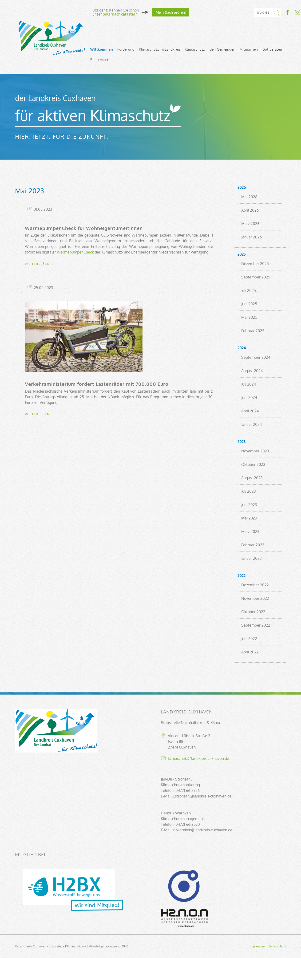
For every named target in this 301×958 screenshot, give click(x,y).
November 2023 (255, 451)
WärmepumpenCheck (75, 252)
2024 (242, 348)
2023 (242, 441)
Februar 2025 (252, 330)
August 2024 (252, 370)
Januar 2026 (251, 237)
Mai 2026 (249, 196)
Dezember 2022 (255, 585)
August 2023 (252, 477)
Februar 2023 (252, 545)
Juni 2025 (249, 304)
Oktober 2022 (253, 611)
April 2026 (250, 210)
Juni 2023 (249, 504)
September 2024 (255, 357)
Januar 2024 (251, 424)
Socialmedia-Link (293, 12)
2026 (242, 187)
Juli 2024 (248, 384)
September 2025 (255, 277)
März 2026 (250, 223)
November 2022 (255, 598)
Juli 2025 (248, 290)
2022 (242, 575)
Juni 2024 (249, 397)
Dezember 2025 (255, 263)
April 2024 (250, 411)
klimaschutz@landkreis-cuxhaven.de (198, 758)
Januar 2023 (251, 558)
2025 (242, 254)
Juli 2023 (248, 491)
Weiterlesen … (39, 264)
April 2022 (250, 652)
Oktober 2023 (253, 464)
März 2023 (250, 531)
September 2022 (255, 625)
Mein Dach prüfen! (171, 12)
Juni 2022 (249, 638)
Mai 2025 (249, 317)
